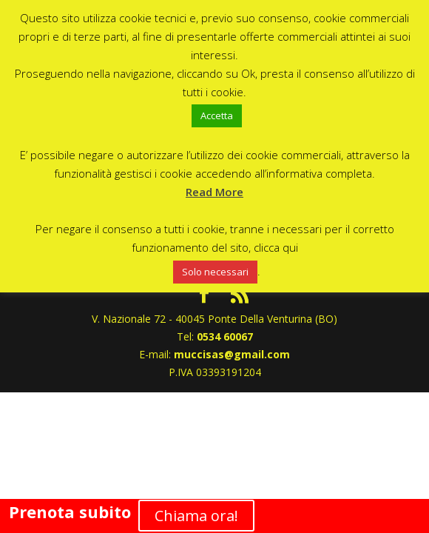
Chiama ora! (196, 516)
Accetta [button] (216, 115)
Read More (214, 191)
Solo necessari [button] (215, 271)
